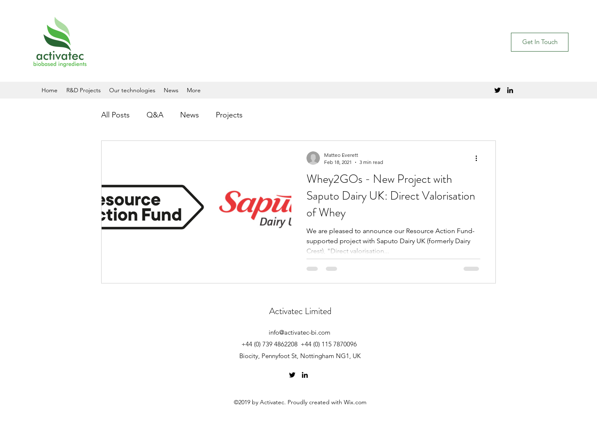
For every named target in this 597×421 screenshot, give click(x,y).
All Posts (115, 115)
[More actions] (479, 158)
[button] (539, 42)
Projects (229, 115)
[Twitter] (497, 90)
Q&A (155, 115)
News (189, 115)
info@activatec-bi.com (299, 332)
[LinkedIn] (510, 90)
